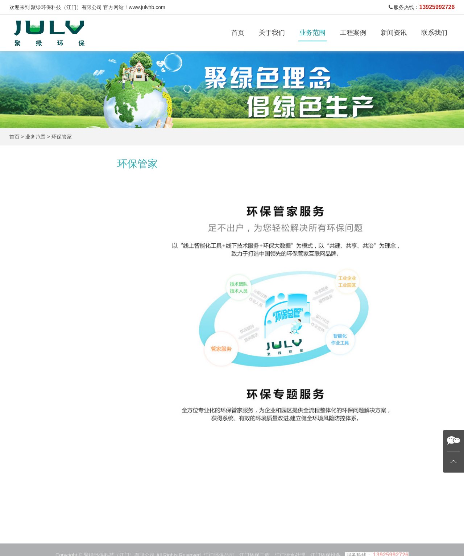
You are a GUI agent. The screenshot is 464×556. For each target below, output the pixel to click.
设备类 (29, 307)
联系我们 (434, 32)
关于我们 (272, 32)
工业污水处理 (37, 209)
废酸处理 (32, 268)
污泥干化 (32, 287)
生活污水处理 (37, 229)
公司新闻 (253, 548)
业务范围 (312, 32)
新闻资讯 (394, 32)
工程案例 (353, 32)
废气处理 (32, 249)
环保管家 (61, 137)
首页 (237, 32)
